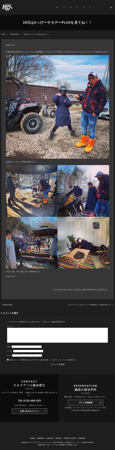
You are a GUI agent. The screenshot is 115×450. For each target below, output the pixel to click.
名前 (9, 347)
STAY (65, 7)
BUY (86, 7)
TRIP (72, 7)
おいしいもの (81, 289)
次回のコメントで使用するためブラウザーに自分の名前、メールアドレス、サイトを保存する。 (42, 360)
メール (10, 351)
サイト (9, 355)
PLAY (58, 7)
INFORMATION (14, 34)
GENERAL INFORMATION (43, 7)
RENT (79, 7)
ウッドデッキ (58, 289)
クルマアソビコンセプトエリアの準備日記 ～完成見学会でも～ (90, 305)
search (111, 7)
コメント (10, 326)
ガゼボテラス (91, 289)
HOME (27, 7)
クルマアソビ (102, 289)
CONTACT (104, 7)
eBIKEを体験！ (8, 305)
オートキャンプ (69, 289)
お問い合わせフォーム (29, 411)
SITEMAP (82, 438)
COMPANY (40, 438)
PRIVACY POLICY (70, 438)
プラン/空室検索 (86, 403)
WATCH (94, 7)
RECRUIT (59, 438)
